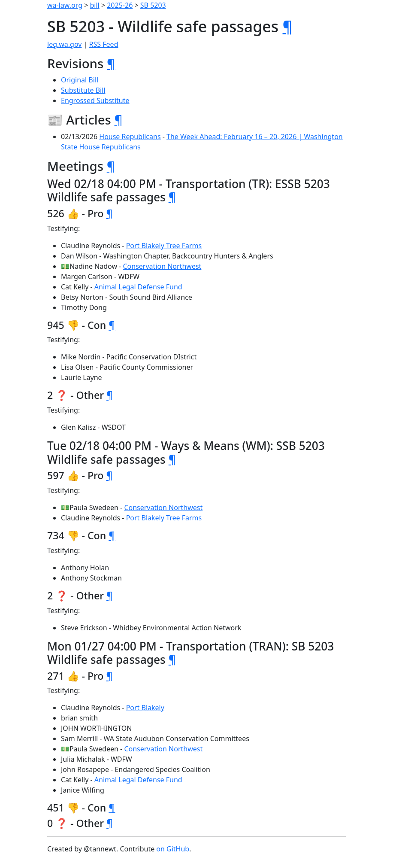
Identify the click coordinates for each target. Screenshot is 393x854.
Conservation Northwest (162, 266)
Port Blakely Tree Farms (164, 245)
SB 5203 (153, 5)
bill (95, 5)
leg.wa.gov (64, 44)
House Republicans (129, 136)
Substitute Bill (83, 90)
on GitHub (172, 849)
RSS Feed (103, 44)
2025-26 (120, 5)
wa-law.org (64, 5)
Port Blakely (145, 707)
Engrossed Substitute (95, 100)
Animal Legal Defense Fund (138, 287)
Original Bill (79, 80)
